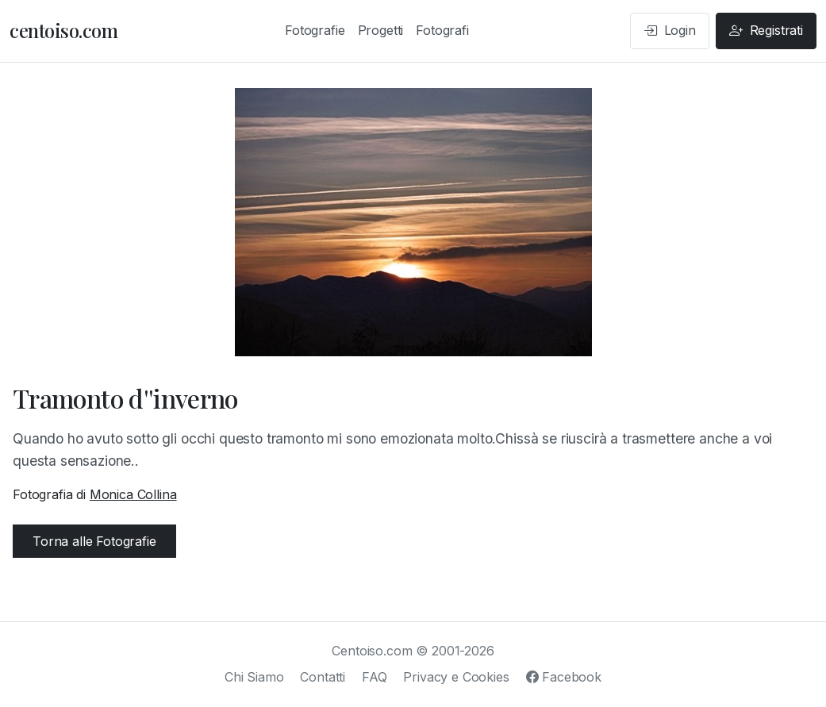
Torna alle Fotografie (94, 541)
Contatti (322, 677)
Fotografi (442, 30)
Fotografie (314, 30)
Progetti (381, 30)
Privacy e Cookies (456, 677)
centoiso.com (63, 30)
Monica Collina (133, 494)
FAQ (374, 677)
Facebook (563, 677)
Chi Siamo (254, 677)
